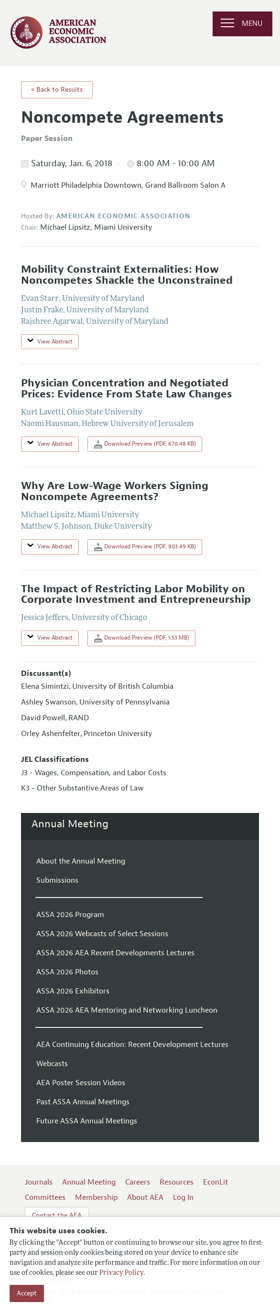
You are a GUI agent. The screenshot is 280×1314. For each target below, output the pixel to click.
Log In (183, 1197)
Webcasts (52, 1063)
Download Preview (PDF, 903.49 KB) (145, 547)
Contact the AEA (57, 1215)
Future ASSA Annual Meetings (86, 1121)
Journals (39, 1182)
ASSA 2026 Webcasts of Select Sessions (102, 934)
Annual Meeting (70, 824)
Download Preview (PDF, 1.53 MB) (141, 638)
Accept (27, 1293)
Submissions (57, 880)
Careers (137, 1182)
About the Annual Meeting (80, 861)
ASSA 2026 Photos (67, 972)
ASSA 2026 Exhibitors (72, 991)
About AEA (145, 1197)
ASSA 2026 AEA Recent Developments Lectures (115, 953)
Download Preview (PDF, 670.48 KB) (145, 444)
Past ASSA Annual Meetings (82, 1102)
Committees (45, 1197)
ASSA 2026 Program (70, 914)
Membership (96, 1197)
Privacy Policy (121, 1273)
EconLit (215, 1182)
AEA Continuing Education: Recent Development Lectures (132, 1044)
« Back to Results (57, 89)
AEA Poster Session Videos (80, 1083)
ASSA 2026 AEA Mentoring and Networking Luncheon (126, 1010)
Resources (177, 1182)
